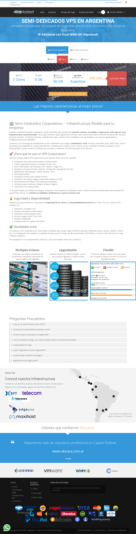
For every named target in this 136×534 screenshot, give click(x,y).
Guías (34, 488)
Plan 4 (84, 59)
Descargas (36, 493)
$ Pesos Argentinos (57, 50)
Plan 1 (51, 59)
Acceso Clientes (116, 12)
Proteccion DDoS (86, 12)
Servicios (52, 12)
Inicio (42, 12)
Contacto (16, 501)
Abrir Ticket (36, 497)
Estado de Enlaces (85, 530)
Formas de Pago (68, 12)
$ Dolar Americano (79, 50)
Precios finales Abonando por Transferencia (68, 94)
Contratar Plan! (117, 78)
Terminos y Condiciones (117, 530)
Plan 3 (73, 59)
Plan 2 (62, 59)
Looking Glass (100, 530)
